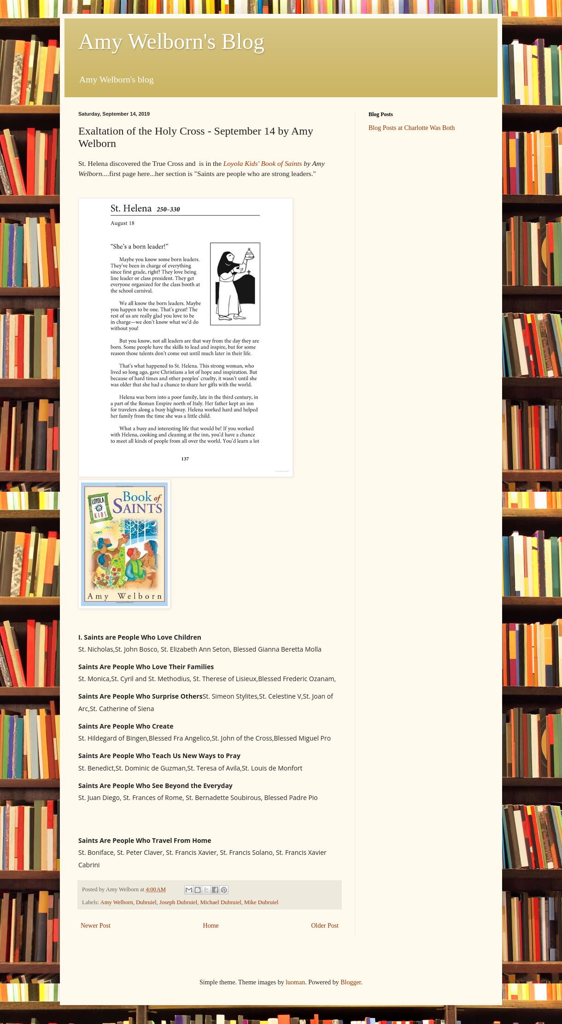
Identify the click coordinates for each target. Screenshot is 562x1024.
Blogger (350, 982)
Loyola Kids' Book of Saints (262, 163)
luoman (295, 982)
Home (211, 925)
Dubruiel (146, 902)
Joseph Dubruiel (178, 902)
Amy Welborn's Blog (171, 41)
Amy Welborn (116, 902)
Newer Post (96, 925)
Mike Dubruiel (261, 902)
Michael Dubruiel (220, 902)
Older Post (325, 925)
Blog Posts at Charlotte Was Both (412, 127)
